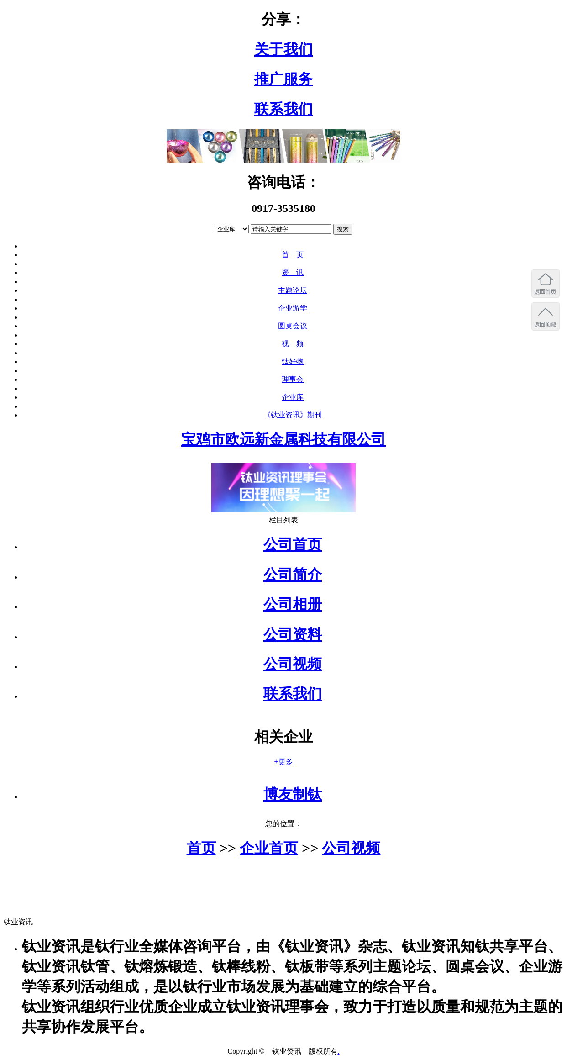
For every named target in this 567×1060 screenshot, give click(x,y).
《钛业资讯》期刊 (292, 415)
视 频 (293, 344)
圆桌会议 (292, 326)
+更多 (283, 761)
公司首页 (292, 544)
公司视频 (292, 664)
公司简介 (292, 574)
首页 (201, 848)
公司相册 (292, 604)
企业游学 (292, 308)
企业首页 (269, 848)
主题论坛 (292, 290)
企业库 (293, 397)
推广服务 (283, 79)
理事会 (293, 379)
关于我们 (283, 49)
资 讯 (293, 272)
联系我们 (283, 109)
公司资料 (292, 634)
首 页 (293, 254)
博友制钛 (292, 794)
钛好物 (293, 361)
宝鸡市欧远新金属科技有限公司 (283, 439)
